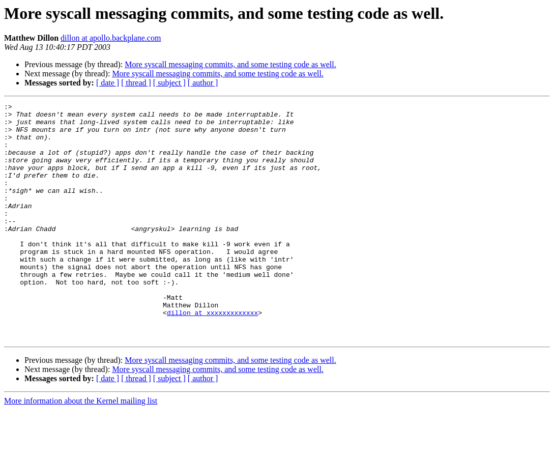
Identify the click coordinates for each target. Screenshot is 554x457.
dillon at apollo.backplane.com (111, 38)
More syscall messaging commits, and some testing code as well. (230, 64)
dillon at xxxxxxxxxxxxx (212, 355)
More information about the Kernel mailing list (80, 448)
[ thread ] (136, 82)
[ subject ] (169, 82)
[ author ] (203, 82)
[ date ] (107, 82)
